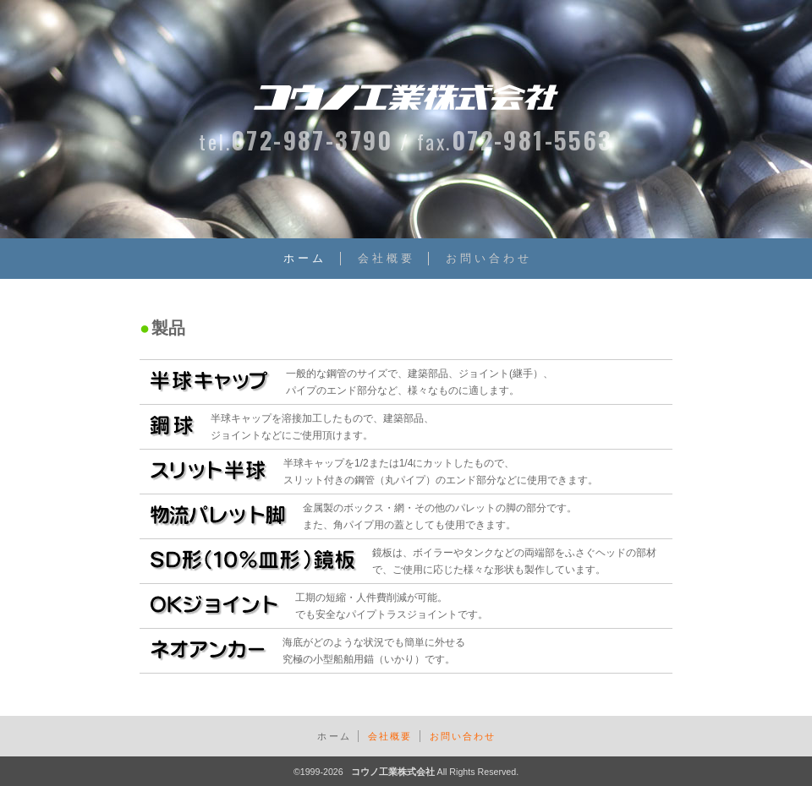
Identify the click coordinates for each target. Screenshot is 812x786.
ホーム (304, 258)
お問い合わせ (489, 258)
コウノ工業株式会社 (393, 770)
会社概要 (386, 258)
